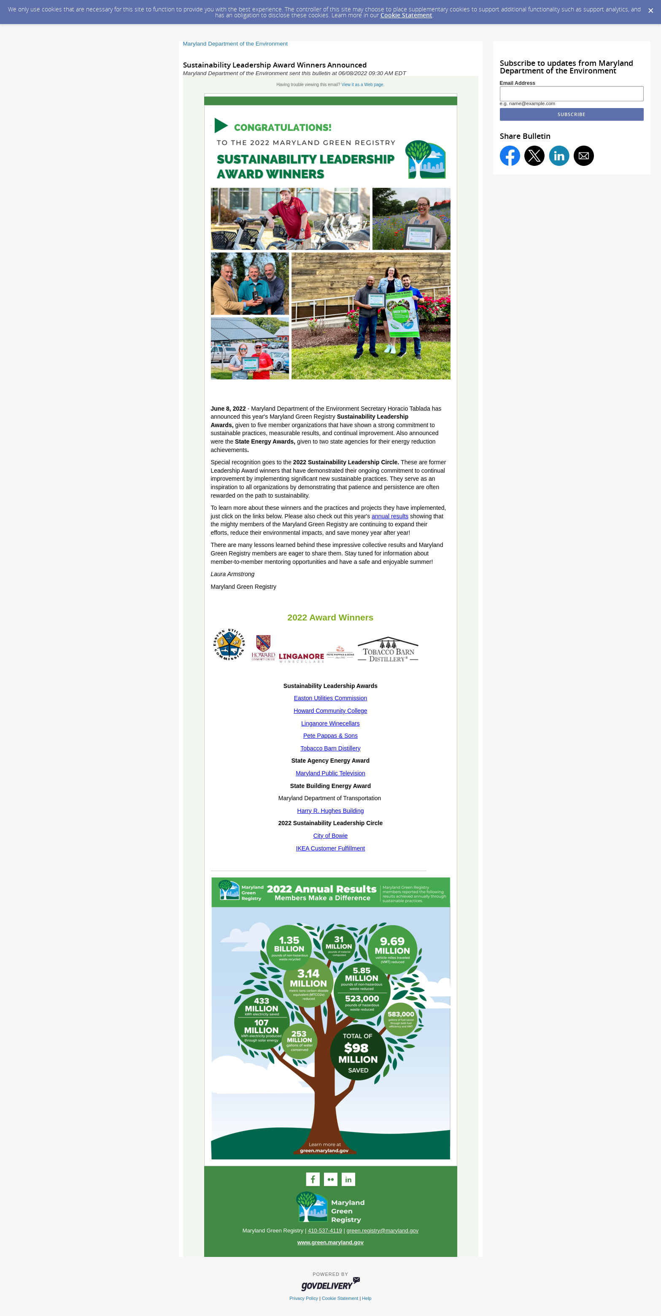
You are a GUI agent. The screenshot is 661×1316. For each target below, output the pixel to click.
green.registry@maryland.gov (382, 1230)
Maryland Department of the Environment (235, 44)
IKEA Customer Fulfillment (330, 848)
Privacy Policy (303, 1298)
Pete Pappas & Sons (330, 735)
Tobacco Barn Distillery (330, 748)
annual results (390, 516)
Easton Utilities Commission (330, 698)
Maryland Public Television (330, 773)
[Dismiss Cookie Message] (650, 8)
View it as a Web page (362, 84)
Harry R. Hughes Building (330, 810)
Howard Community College (330, 710)
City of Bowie (330, 835)
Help (366, 1298)
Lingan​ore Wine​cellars (330, 723)
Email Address (518, 83)
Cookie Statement (406, 15)
